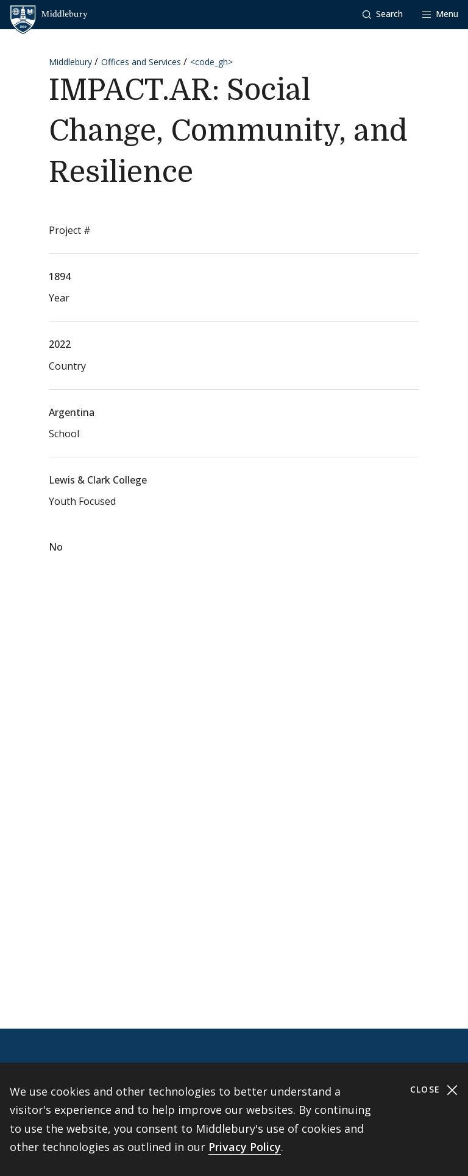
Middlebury (70, 62)
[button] (383, 14)
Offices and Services (141, 62)
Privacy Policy (244, 1146)
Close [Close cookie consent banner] (434, 1089)
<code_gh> (211, 62)
